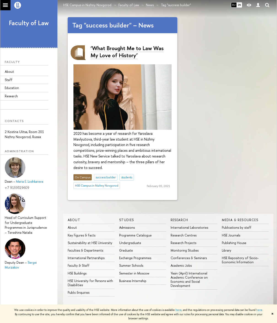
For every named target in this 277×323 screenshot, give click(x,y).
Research (11, 96)
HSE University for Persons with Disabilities (90, 283)
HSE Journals (231, 235)
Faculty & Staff (78, 265)
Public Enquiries (78, 292)
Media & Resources (240, 220)
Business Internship (132, 281)
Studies (126, 220)
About (9, 71)
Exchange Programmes (135, 258)
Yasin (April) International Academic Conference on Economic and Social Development (189, 279)
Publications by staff (236, 227)
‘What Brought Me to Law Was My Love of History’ (127, 51)
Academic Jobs (181, 265)
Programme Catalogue (135, 235)
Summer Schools (131, 265)
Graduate (126, 250)
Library (226, 250)
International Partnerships (86, 258)
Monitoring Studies (185, 250)
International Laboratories (189, 227)
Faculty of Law (29, 23)
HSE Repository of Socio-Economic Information (240, 260)
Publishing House (234, 243)
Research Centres (183, 235)
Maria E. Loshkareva (29, 181)
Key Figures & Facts (81, 235)
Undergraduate (130, 243)
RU (234, 4)
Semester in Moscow (134, 273)
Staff (8, 80)
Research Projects (183, 243)
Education (12, 88)
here (178, 310)
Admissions (127, 227)
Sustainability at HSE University (90, 243)
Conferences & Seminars (189, 258)
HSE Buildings (77, 273)
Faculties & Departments (85, 250)
